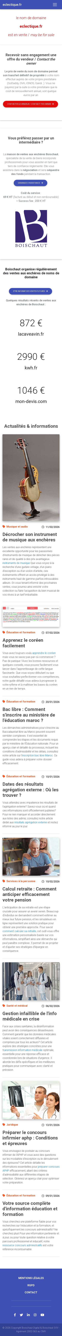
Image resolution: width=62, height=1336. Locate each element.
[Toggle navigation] (54, 4)
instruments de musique (16, 563)
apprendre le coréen (44, 653)
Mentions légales (31, 1278)
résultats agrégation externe (30, 822)
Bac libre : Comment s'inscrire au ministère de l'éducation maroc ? (28, 715)
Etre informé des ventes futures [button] (30, 291)
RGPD (31, 1285)
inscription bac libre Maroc (37, 755)
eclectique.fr (31, 26)
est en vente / (31, 35)
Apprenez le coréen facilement (22, 642)
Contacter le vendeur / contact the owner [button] (30, 104)
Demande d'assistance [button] (30, 183)
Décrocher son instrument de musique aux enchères (29, 537)
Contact (31, 1292)
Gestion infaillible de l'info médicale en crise (29, 1016)
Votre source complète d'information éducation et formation (29, 1209)
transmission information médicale (22, 1050)
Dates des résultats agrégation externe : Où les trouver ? (30, 789)
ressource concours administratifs (22, 1245)
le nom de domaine (31, 18)
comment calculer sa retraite (19, 931)
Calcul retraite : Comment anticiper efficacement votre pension (29, 894)
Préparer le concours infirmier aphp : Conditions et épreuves (30, 1138)
